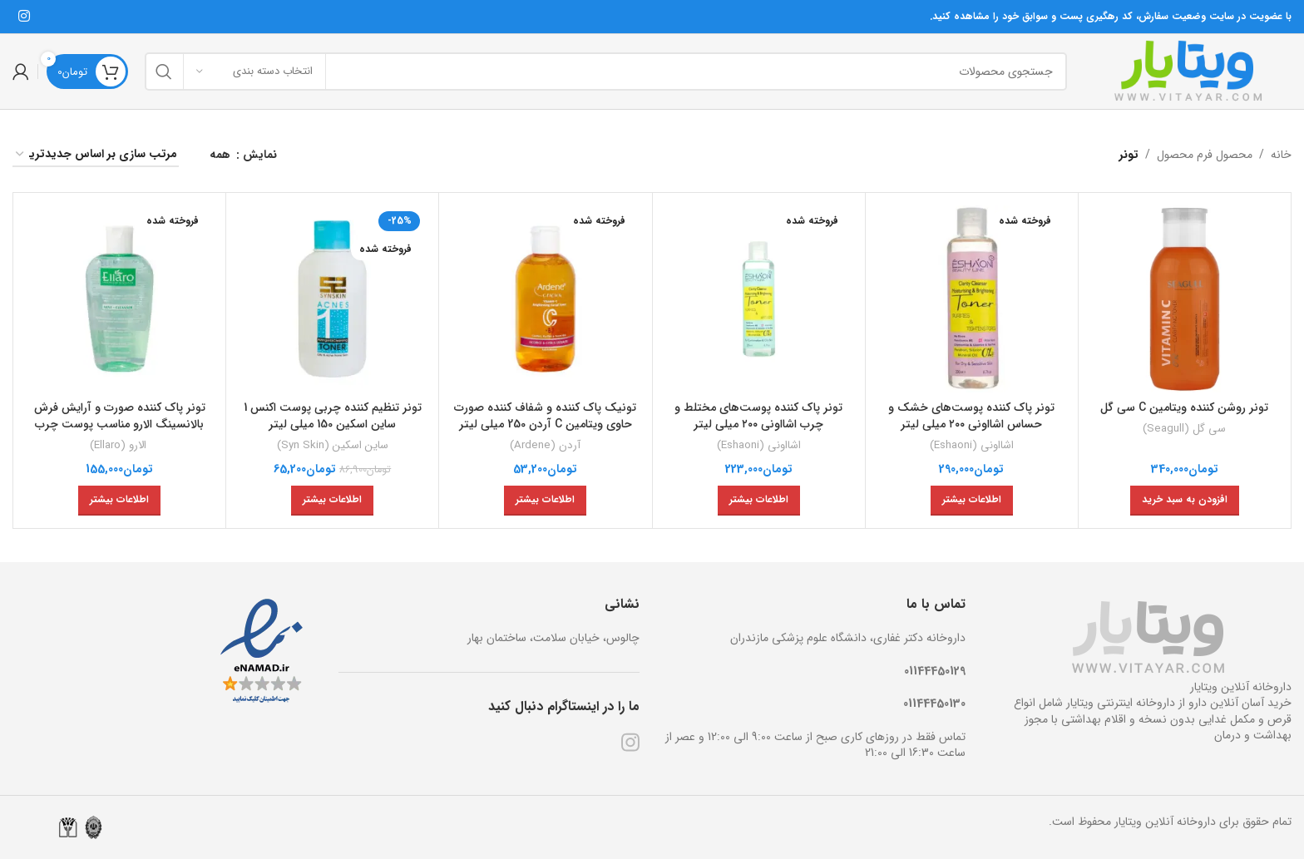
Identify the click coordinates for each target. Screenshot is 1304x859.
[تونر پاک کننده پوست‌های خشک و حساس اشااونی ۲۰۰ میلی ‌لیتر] (971, 298)
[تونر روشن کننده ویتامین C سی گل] (1184, 298)
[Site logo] (1188, 71)
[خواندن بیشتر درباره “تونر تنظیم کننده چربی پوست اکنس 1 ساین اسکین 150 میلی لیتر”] (332, 501)
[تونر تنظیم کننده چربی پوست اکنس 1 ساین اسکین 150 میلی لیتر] (332, 298)
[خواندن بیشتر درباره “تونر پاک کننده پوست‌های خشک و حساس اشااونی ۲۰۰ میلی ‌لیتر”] (972, 501)
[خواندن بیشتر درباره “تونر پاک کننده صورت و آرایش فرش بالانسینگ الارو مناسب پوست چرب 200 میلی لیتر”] (119, 501)
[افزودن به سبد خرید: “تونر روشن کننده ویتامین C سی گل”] (1184, 501)
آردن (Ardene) (545, 445)
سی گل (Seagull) (1184, 428)
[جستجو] (606, 71)
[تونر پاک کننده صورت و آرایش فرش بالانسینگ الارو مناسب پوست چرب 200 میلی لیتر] (119, 298)
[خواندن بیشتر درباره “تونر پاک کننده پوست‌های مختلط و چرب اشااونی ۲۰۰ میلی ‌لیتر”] (759, 501)
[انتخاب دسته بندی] (254, 71)
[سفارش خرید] (95, 155)
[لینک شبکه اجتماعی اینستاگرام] (23, 16)
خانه (1281, 155)
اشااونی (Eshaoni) (972, 445)
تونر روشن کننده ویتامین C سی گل (1184, 407)
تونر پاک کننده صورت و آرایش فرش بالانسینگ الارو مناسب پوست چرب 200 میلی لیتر (119, 423)
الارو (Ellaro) (120, 445)
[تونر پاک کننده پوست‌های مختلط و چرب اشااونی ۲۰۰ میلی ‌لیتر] (758, 298)
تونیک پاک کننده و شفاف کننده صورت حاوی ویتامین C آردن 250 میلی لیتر (545, 415)
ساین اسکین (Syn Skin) (332, 445)
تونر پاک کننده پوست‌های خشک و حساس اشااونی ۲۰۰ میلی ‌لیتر (971, 415)
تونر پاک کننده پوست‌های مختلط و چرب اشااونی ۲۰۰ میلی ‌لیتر (758, 415)
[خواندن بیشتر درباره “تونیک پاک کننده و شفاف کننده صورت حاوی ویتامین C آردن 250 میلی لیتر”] (545, 501)
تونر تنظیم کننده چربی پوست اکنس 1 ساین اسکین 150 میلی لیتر (333, 415)
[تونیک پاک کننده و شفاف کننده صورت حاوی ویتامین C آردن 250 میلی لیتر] (545, 298)
